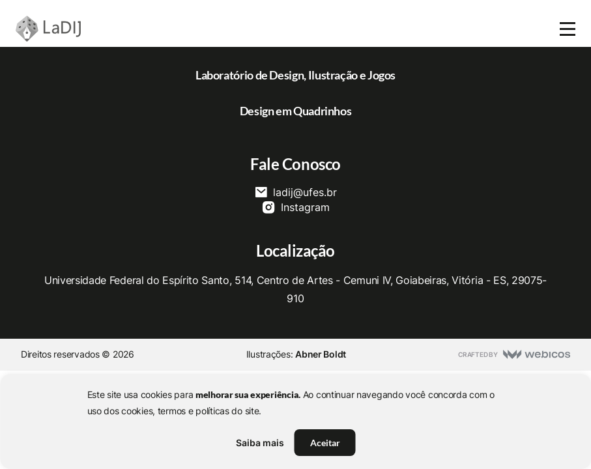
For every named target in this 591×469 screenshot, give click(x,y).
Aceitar (325, 442)
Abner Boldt (320, 354)
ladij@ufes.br (295, 191)
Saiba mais (260, 442)
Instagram (295, 207)
